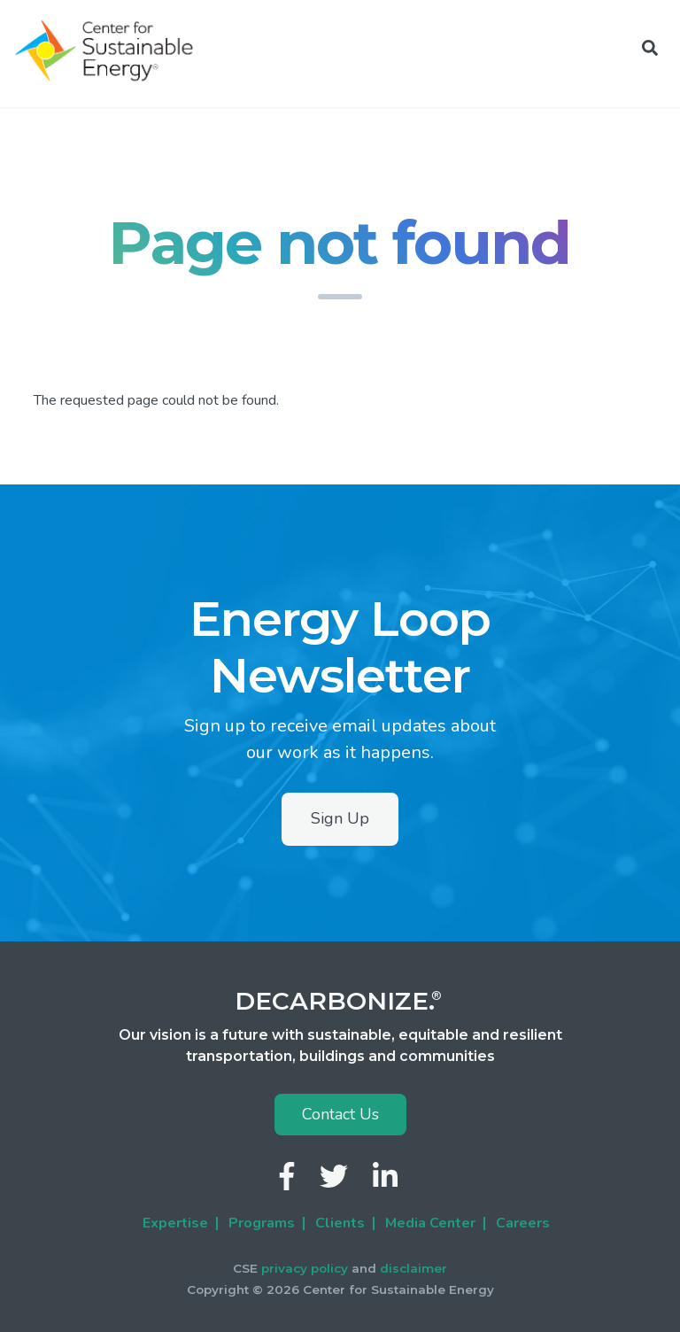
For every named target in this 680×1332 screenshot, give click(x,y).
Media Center (430, 1223)
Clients (340, 1223)
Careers (523, 1223)
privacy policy (304, 1268)
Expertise (175, 1223)
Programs (261, 1223)
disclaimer (413, 1268)
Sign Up (340, 818)
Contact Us (340, 1114)
